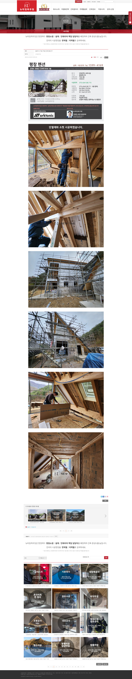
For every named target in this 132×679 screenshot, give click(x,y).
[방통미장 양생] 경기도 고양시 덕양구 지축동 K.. (66, 659)
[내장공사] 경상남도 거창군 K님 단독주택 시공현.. (66, 634)
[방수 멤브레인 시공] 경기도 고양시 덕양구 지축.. (38, 659)
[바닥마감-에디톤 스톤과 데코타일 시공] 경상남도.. (94, 610)
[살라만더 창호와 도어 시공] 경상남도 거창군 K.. (66, 610)
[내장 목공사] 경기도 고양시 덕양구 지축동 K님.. (94, 585)
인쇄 (92, 57)
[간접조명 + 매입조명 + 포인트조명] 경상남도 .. (37, 634)
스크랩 (96, 57)
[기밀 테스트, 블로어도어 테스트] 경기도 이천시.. (38, 585)
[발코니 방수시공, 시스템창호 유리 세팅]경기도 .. (94, 634)
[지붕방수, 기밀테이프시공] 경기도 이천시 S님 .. (66, 585)
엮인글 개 (33, 527)
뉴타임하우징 (38, 54)
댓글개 (28, 527)
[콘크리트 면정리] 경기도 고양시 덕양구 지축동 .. (38, 610)
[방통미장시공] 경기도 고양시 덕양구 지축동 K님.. (94, 659)
